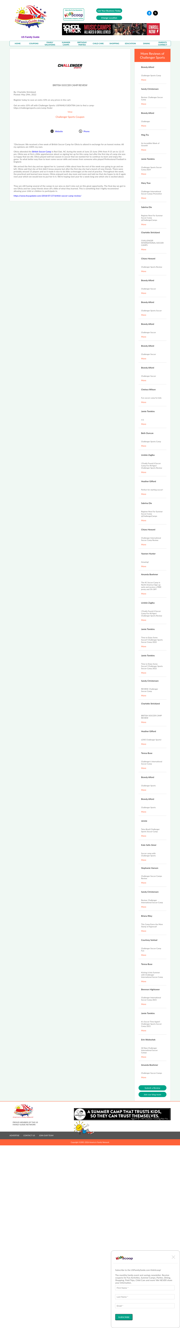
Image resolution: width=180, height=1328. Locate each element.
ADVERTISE (14, 1135)
